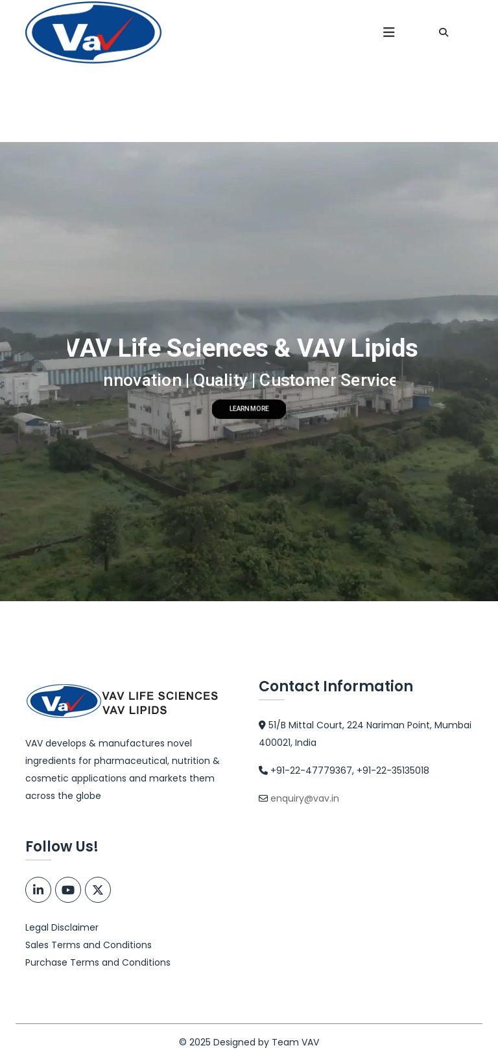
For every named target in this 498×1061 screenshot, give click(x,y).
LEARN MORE (249, 409)
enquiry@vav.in (304, 798)
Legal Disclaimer (62, 927)
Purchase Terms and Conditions (98, 962)
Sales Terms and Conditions (88, 944)
